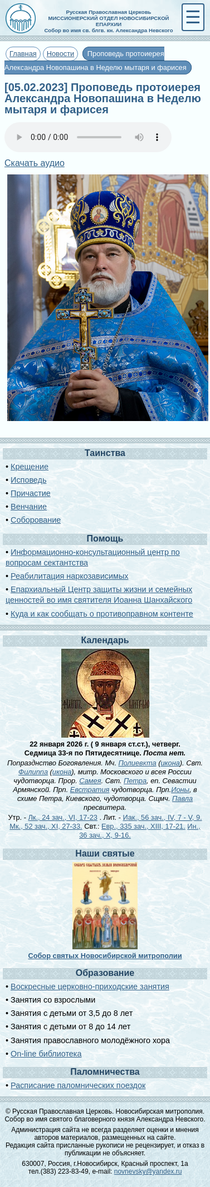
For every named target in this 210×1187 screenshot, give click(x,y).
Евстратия (90, 789)
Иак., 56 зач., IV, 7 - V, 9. (162, 817)
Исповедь (28, 479)
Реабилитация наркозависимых (69, 576)
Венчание (29, 506)
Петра (135, 781)
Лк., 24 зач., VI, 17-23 (62, 817)
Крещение (29, 466)
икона (169, 763)
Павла (182, 798)
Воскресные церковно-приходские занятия (90, 986)
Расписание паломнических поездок (78, 1085)
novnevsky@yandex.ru (148, 1171)
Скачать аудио (34, 163)
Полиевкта (138, 763)
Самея (90, 781)
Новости (61, 53)
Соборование (36, 519)
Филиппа (33, 772)
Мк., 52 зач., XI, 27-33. (45, 826)
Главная (23, 53)
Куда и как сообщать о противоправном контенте (102, 613)
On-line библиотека (46, 1053)
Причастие (31, 493)
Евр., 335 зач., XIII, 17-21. (143, 826)
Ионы (180, 789)
